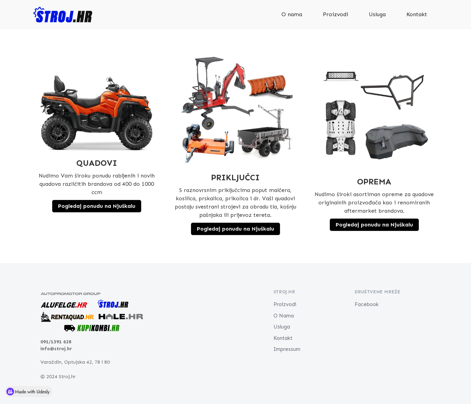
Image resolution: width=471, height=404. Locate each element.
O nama (291, 14)
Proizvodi (335, 14)
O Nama (283, 316)
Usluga (377, 14)
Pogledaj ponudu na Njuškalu (96, 206)
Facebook (367, 304)
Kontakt (416, 14)
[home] (62, 14)
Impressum (286, 349)
